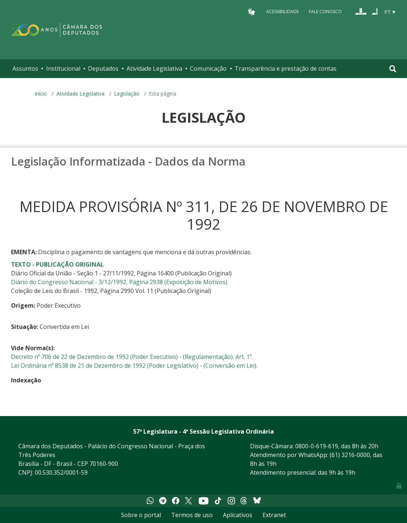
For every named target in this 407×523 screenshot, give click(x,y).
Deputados (103, 68)
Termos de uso (192, 515)
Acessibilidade (282, 11)
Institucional (63, 68)
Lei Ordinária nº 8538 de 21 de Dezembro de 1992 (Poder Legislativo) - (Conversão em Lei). (134, 365)
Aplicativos (237, 515)
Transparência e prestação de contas (286, 68)
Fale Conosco (325, 11)
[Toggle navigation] (393, 68)
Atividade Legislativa (154, 68)
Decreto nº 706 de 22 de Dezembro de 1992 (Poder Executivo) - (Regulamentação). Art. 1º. (132, 357)
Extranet (274, 515)
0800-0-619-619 (316, 446)
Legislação (126, 93)
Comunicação (208, 68)
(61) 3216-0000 (350, 455)
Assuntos (25, 68)
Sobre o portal (141, 515)
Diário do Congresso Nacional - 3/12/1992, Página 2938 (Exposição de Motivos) (119, 282)
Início (40, 93)
